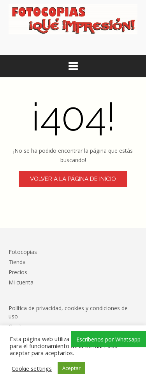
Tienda (17, 262)
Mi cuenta (21, 282)
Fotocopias (23, 252)
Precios (18, 272)
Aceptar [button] (71, 368)
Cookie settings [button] (32, 368)
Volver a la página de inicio (73, 178)
